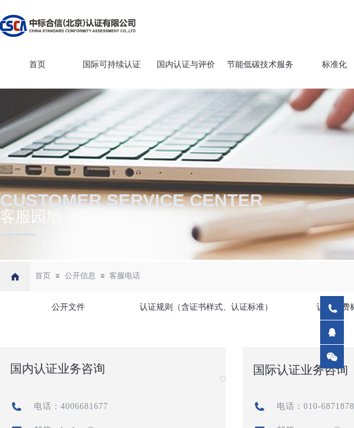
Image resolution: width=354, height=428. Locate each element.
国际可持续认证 (112, 64)
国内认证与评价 (186, 64)
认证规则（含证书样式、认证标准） (205, 307)
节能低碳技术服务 (260, 64)
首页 (37, 64)
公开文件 (68, 307)
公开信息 (80, 275)
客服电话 (124, 275)
